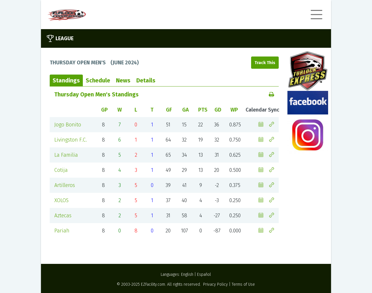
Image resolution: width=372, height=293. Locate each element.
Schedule (98, 80)
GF (169, 110)
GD (217, 110)
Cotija (61, 170)
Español (204, 274)
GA (185, 110)
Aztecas (62, 215)
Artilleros (64, 185)
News (123, 80)
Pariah (61, 230)
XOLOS (61, 200)
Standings (66, 80)
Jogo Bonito (67, 124)
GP (104, 110)
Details (145, 80)
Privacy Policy (215, 284)
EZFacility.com (153, 284)
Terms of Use (243, 284)
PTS (203, 110)
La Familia (66, 155)
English (187, 274)
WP (234, 110)
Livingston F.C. (70, 140)
